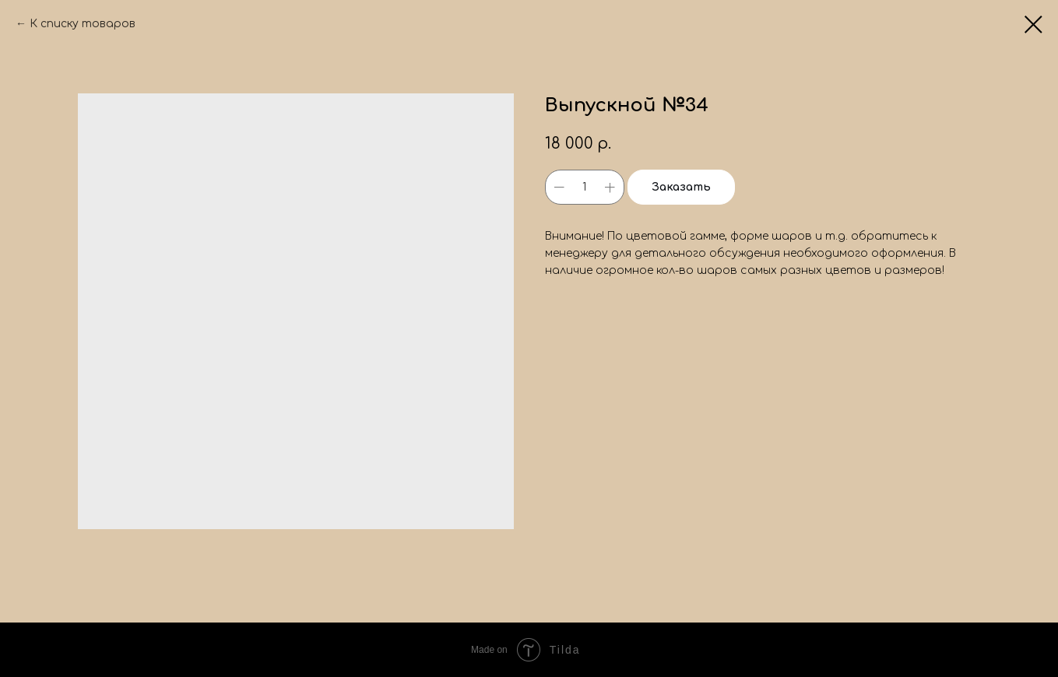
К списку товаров (82, 24)
